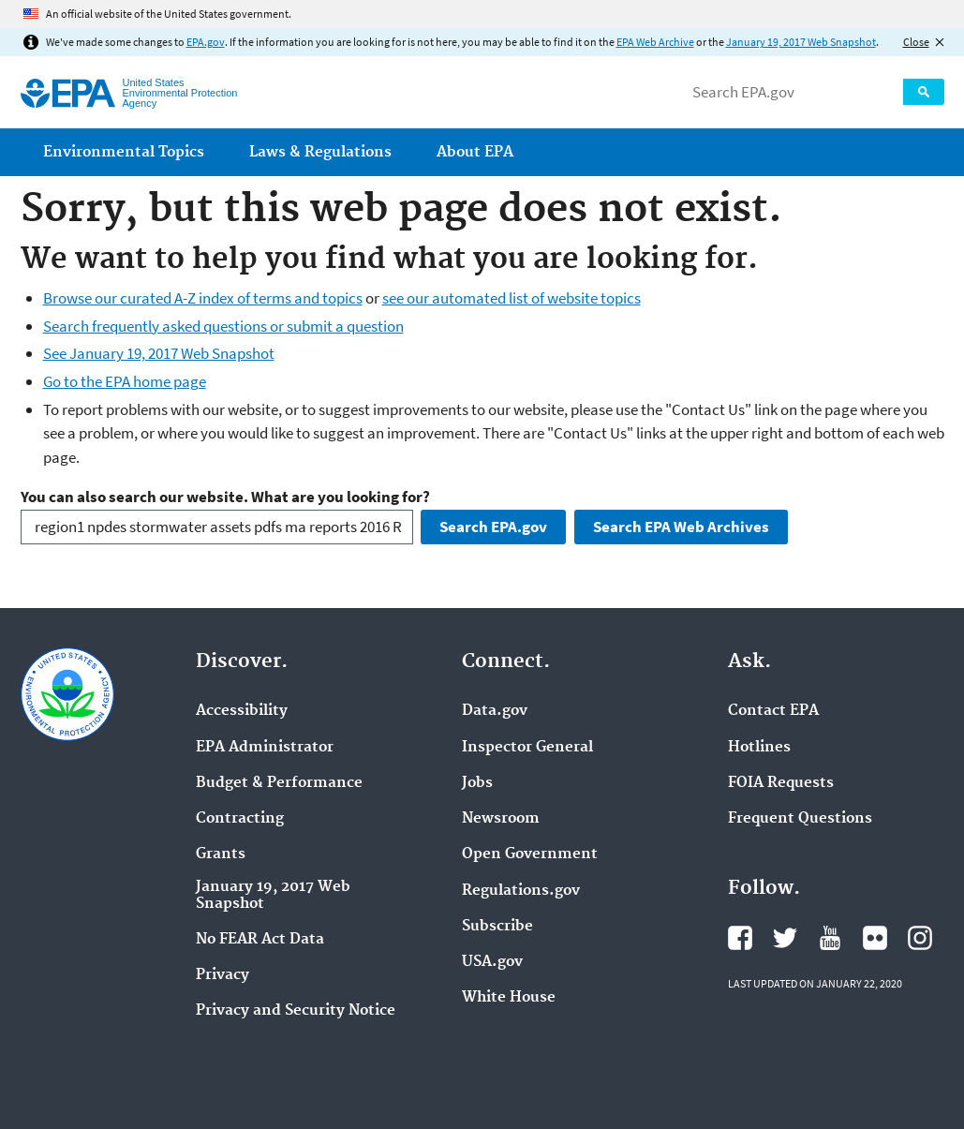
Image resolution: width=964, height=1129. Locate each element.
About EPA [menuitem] (475, 152)
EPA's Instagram (920, 938)
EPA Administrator (265, 747)
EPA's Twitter (785, 938)
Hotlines (759, 747)
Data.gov (494, 711)
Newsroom (501, 818)
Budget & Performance (279, 783)
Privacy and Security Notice (295, 1011)
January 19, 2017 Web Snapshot (801, 42)
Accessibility (242, 711)
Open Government (530, 854)
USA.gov (492, 962)
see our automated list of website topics (511, 298)
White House (509, 997)
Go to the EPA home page (124, 381)
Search (923, 92)
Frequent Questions (800, 818)
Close (916, 42)
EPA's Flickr (875, 938)
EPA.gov (205, 42)
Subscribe (497, 926)
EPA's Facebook (740, 938)
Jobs (477, 783)
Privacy (222, 975)
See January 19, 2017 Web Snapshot (158, 353)
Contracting (240, 818)
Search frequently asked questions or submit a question (223, 326)
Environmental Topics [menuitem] (123, 152)
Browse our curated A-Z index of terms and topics (203, 298)
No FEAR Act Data (260, 939)
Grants (220, 854)
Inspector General (527, 747)
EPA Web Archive (655, 42)
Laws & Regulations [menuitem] (320, 152)
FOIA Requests (781, 783)
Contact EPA (773, 711)
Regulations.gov (521, 891)
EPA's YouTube (830, 938)
